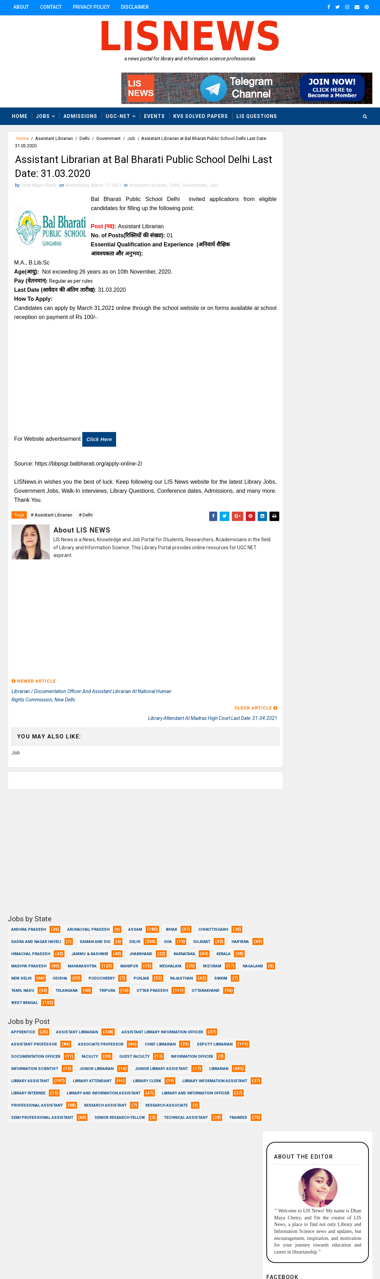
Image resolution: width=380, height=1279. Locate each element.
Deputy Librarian (215, 1037)
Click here (100, 442)
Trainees (85, 1123)
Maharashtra (117, 959)
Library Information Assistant (43, 1086)
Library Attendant (92, 1074)
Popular (345, 545)
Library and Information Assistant (190, 1086)
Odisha (139, 971)
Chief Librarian (160, 1037)
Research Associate (32, 1110)
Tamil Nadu (98, 983)
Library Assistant (30, 1074)
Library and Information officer (45, 1098)
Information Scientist (34, 1061)
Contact (51, 7)
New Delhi (100, 971)
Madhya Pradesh (64, 959)
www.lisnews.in (203, 1256)
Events (154, 115)
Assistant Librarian (54, 138)
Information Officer (192, 1049)
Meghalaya (206, 959)
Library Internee (114, 1086)
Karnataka (223, 947)
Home (20, 115)
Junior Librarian (96, 1061)
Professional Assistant (126, 1098)
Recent (290, 545)
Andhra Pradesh (28, 922)
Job (131, 138)
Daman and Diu (95, 934)
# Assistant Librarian (51, 518)
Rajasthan (22, 983)
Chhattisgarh (213, 922)
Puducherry (181, 971)
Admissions (80, 115)
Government (108, 138)
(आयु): (33, 275)
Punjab (220, 971)
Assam (135, 922)
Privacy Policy (91, 7)
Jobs (43, 115)
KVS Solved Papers (200, 115)
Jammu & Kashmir (128, 947)
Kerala (18, 959)
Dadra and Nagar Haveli (36, 934)
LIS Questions (256, 115)
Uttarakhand (80, 996)
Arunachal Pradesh (88, 922)
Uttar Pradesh (27, 996)
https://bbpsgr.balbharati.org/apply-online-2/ (89, 467)
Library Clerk (147, 1074)
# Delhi (86, 518)
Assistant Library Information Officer (162, 1025)
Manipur (164, 959)
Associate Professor (100, 1037)
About (21, 7)
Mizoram (20, 971)
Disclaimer (135, 7)
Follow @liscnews (344, 318)
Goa (168, 934)
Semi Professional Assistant (103, 1110)
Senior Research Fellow (180, 1110)
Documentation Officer (35, 1049)
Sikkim (61, 983)
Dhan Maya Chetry (53, 1256)
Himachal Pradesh (69, 947)
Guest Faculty (134, 1049)
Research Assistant (194, 1098)
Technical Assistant (33, 1123)
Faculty (90, 1049)
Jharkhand (179, 947)
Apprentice (23, 1025)
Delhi (84, 138)
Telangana (142, 983)
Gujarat (201, 934)
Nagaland (61, 971)
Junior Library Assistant (161, 1061)
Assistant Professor (34, 1037)
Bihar (171, 922)
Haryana (20, 947)
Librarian (218, 1061)
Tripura (183, 983)
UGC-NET (118, 115)
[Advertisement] (133, 383)
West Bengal (128, 996)
